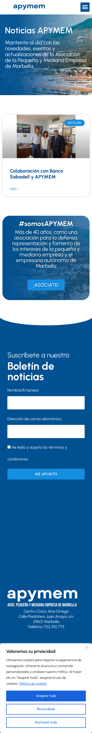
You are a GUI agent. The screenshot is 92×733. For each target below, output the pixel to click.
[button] (85, 7)
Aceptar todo (46, 696)
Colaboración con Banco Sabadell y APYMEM (36, 174)
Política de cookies (33, 684)
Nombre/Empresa (22, 390)
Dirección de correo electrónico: (46, 427)
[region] (46, 688)
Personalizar (46, 709)
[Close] (87, 647)
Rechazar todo (46, 722)
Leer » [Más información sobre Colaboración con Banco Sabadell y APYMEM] (14, 189)
